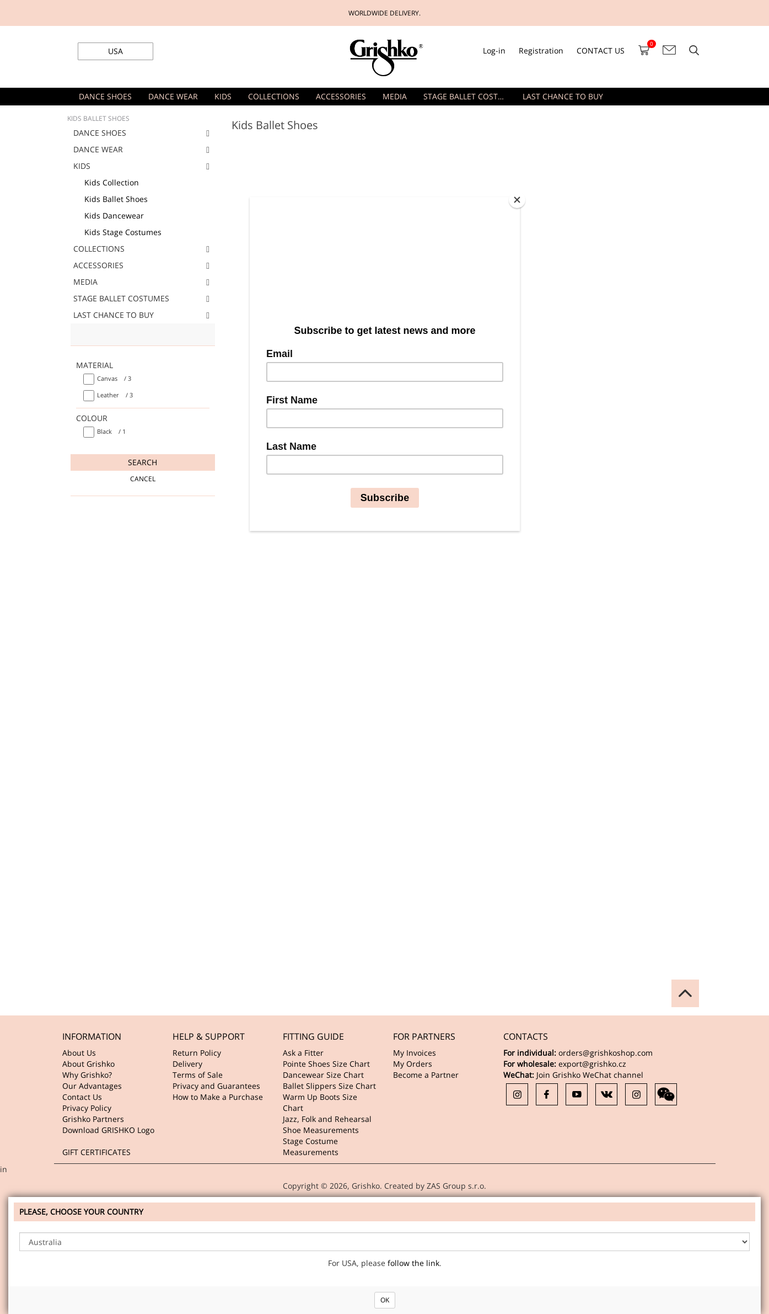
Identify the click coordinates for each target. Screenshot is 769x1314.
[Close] (517, 199)
